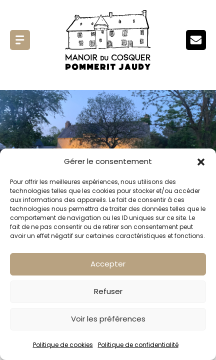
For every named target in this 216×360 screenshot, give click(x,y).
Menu (20, 40)
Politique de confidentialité (138, 344)
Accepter (108, 263)
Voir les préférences (108, 319)
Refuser (108, 291)
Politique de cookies (63, 344)
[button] (201, 162)
